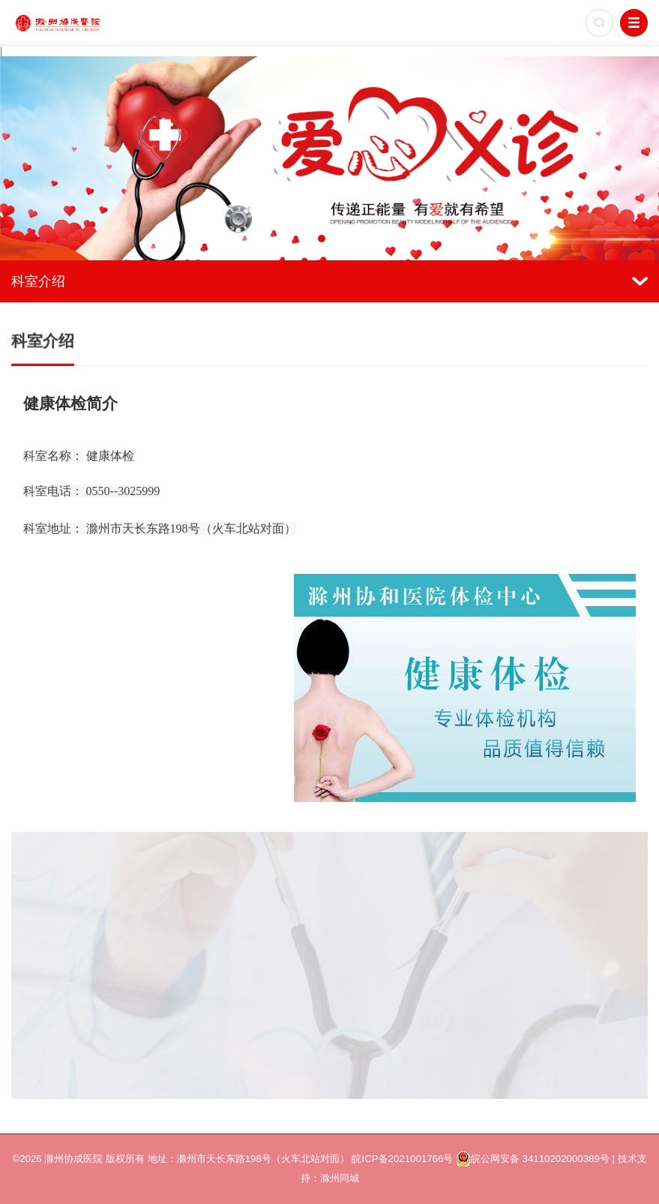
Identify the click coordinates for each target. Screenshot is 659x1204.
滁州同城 (339, 1178)
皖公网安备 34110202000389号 (533, 1158)
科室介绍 (329, 281)
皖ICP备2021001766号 (402, 1158)
